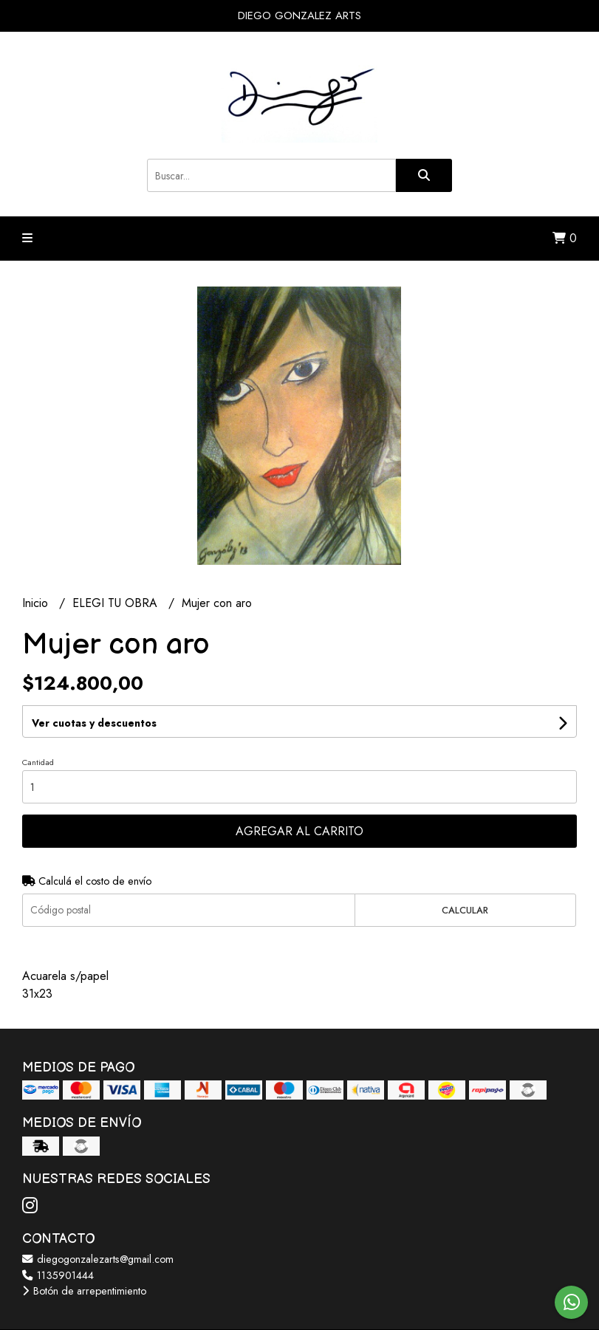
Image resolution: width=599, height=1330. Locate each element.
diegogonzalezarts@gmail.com (98, 1259)
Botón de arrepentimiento (84, 1290)
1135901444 (58, 1275)
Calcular (465, 910)
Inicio (37, 602)
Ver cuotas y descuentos (94, 723)
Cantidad (38, 762)
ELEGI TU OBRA (116, 602)
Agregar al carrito (299, 831)
